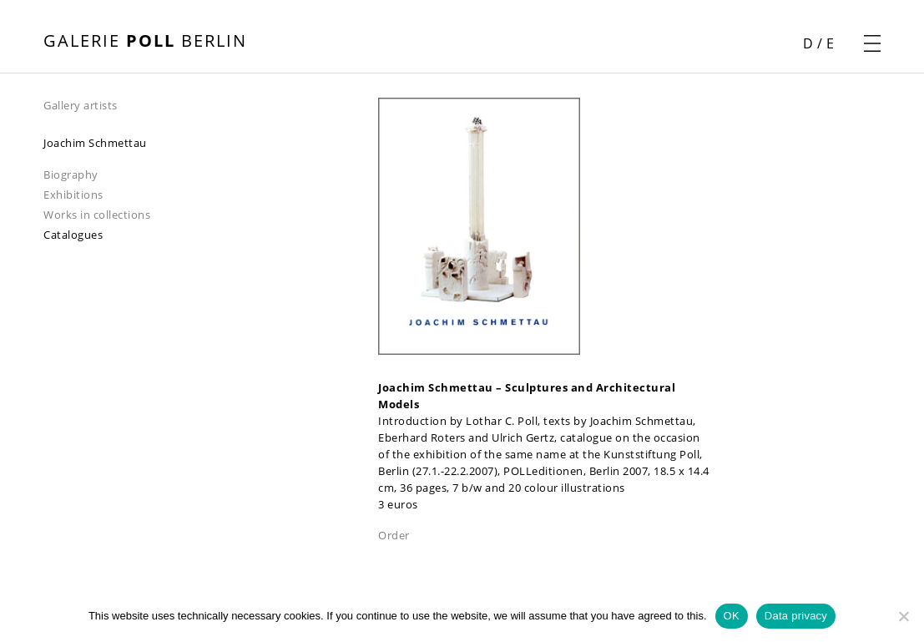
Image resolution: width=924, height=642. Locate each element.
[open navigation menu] (872, 43)
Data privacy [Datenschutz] (796, 615)
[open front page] (145, 42)
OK (732, 615)
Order (394, 535)
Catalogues (73, 234)
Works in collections (96, 214)
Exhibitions (73, 194)
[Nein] (903, 616)
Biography (70, 174)
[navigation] (210, 104)
